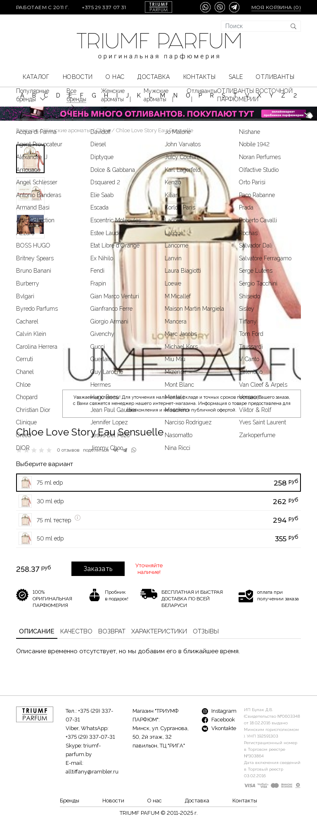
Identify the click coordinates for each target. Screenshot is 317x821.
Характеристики (159, 631)
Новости (78, 77)
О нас (115, 77)
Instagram (219, 711)
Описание (36, 631)
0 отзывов (68, 450)
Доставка (153, 77)
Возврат (111, 631)
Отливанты (275, 77)
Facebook (218, 719)
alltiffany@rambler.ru (92, 772)
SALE (236, 77)
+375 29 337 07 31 (104, 7)
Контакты (199, 77)
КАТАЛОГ (36, 77)
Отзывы (206, 631)
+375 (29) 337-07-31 (90, 737)
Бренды (69, 800)
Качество (76, 631)
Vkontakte (219, 728)
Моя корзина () (276, 7)
